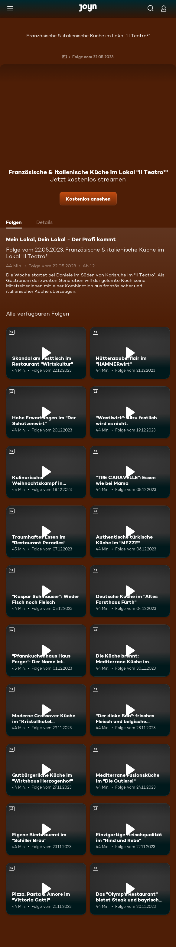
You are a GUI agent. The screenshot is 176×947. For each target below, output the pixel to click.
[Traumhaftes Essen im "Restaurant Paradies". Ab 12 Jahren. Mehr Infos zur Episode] (46, 532)
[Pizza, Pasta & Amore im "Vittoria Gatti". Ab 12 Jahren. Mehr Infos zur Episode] (46, 889)
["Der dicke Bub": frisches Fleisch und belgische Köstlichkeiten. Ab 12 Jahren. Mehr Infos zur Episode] (130, 710)
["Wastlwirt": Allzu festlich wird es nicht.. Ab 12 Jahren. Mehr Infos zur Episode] (130, 412)
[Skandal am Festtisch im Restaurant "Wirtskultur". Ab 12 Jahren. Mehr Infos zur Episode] (46, 353)
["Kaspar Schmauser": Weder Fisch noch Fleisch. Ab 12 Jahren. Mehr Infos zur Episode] (46, 591)
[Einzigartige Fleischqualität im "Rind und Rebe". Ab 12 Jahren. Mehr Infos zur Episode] (130, 829)
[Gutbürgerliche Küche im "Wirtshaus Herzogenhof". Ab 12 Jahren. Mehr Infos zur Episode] (46, 770)
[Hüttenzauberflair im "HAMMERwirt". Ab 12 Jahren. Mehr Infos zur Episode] (130, 353)
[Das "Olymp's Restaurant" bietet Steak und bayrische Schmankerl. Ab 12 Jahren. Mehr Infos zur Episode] (130, 889)
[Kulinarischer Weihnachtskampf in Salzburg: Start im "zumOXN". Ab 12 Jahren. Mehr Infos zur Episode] (46, 472)
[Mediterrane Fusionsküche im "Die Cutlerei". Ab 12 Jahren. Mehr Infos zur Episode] (130, 770)
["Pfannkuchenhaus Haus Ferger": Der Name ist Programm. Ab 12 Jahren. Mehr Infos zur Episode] (46, 650)
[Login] (163, 8)
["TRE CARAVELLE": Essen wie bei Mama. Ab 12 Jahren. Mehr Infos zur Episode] (130, 472)
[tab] (15, 223)
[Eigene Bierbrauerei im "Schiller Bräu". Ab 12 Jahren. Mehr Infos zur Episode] (46, 829)
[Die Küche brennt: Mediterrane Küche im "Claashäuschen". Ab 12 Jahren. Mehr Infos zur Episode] (130, 650)
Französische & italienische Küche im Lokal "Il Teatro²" (88, 36)
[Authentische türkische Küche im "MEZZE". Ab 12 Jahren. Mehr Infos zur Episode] (130, 532)
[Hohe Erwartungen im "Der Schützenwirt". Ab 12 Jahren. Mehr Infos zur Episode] (46, 412)
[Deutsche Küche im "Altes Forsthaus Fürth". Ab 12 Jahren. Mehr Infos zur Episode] (130, 591)
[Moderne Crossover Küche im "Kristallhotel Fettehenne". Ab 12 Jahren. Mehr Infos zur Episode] (46, 710)
